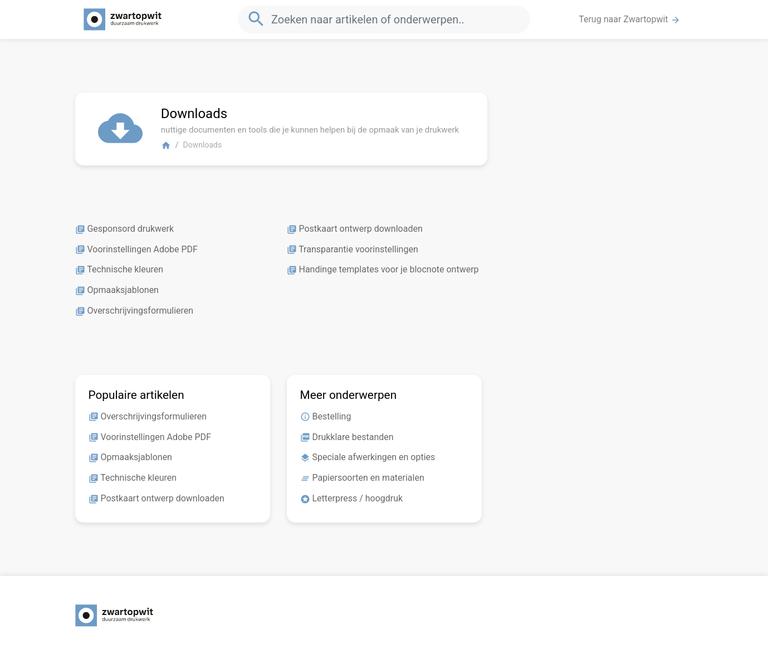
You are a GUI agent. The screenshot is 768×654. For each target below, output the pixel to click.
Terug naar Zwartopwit (629, 19)
